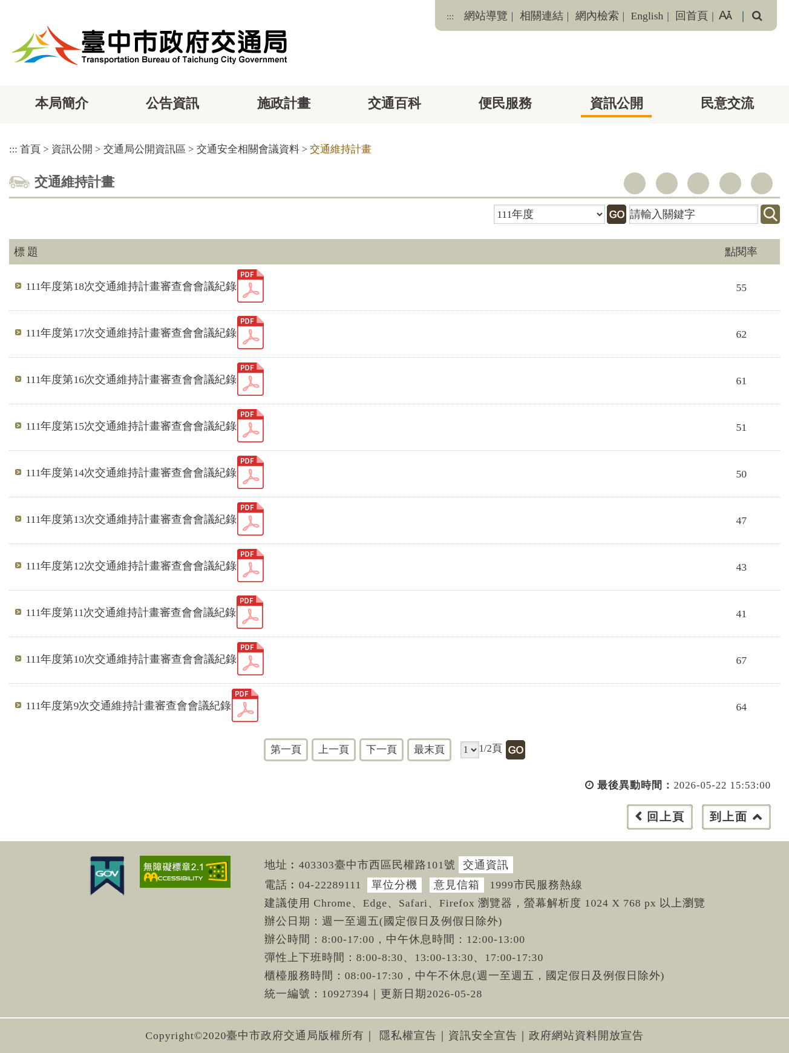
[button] (421, 829)
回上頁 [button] (666, 816)
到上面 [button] (729, 816)
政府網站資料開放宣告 (586, 1035)
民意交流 (727, 103)
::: (450, 16)
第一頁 (285, 749)
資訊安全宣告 (482, 1035)
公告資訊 (172, 103)
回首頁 (691, 16)
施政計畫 (283, 103)
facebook (635, 183)
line (730, 183)
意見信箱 (457, 885)
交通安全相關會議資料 (248, 149)
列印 (762, 183)
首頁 (30, 149)
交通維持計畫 (341, 149)
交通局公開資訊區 (144, 149)
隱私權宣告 (408, 1035)
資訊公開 (616, 103)
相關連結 (541, 16)
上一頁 (333, 749)
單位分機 (394, 885)
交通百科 (394, 103)
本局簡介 (61, 103)
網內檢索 (597, 16)
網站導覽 (486, 16)
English (647, 16)
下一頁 (381, 749)
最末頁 (429, 749)
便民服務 (505, 103)
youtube (698, 183)
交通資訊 (486, 865)
